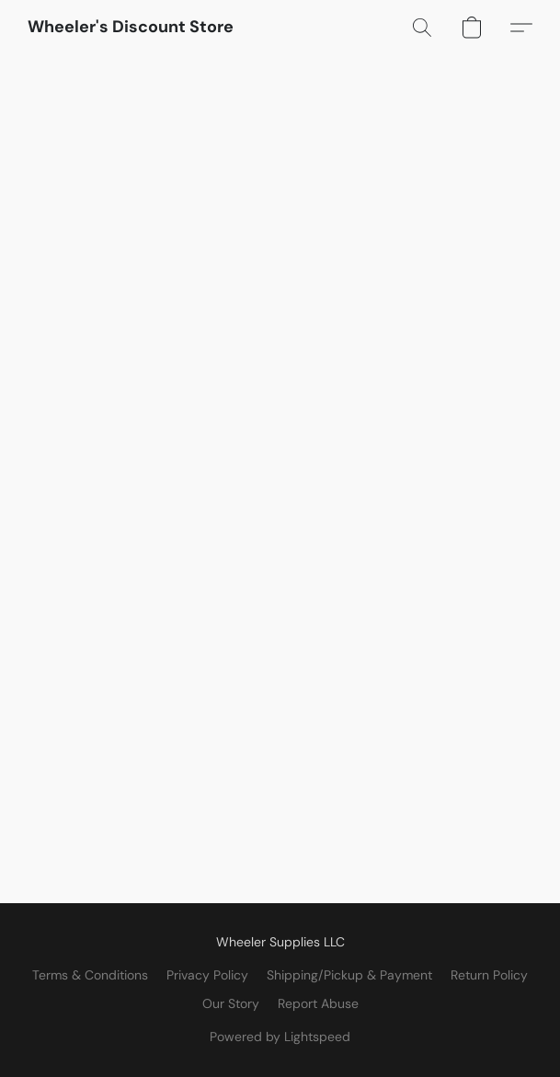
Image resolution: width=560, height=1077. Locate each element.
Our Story (230, 1003)
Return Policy (489, 975)
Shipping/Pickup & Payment (349, 975)
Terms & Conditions (90, 975)
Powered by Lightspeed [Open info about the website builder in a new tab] (280, 1036)
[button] (131, 27)
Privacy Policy (207, 975)
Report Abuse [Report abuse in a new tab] (318, 1003)
